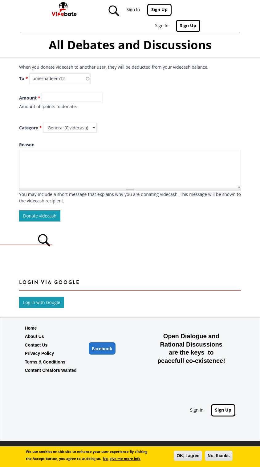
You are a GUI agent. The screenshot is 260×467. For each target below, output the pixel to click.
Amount (29, 98)
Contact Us (36, 345)
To (23, 78)
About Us (34, 336)
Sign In (133, 9)
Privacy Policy (39, 353)
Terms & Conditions (45, 361)
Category (30, 128)
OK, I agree (188, 455)
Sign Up (159, 9)
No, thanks (219, 455)
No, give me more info (121, 458)
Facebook (102, 348)
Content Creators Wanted (50, 370)
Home (31, 328)
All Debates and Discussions (130, 45)
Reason (27, 145)
